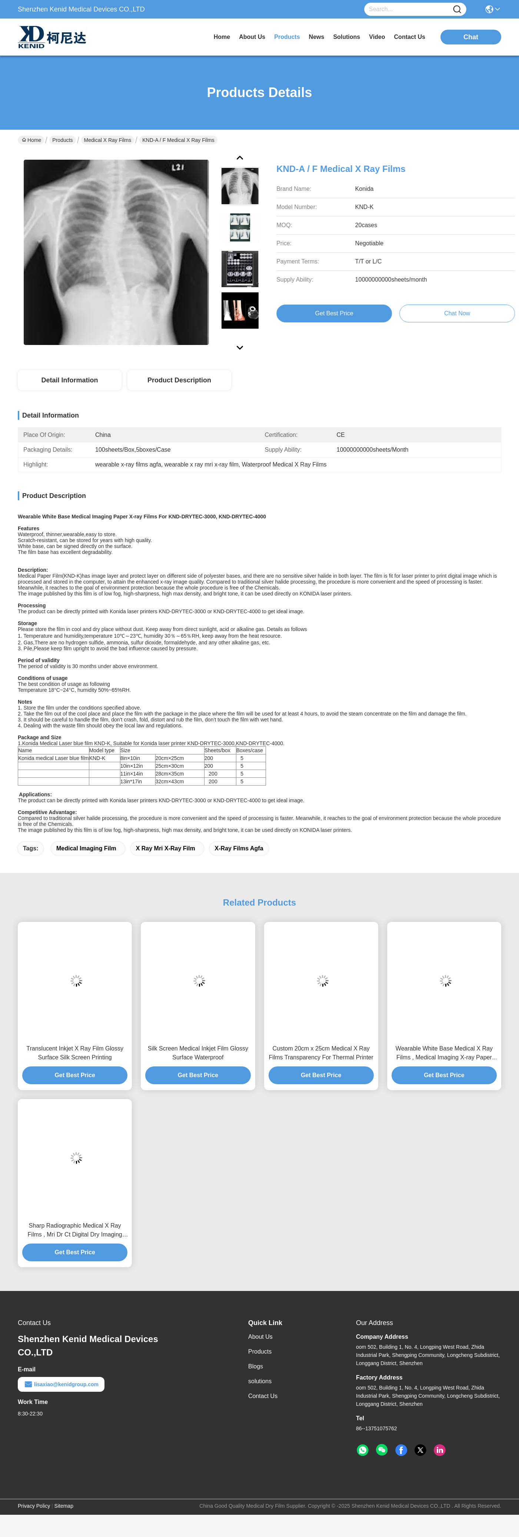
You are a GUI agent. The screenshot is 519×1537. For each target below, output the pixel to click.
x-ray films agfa (239, 848)
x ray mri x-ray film (165, 848)
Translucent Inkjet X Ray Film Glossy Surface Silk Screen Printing (74, 1052)
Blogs (255, 1366)
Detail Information (69, 380)
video (377, 37)
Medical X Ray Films (108, 140)
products (287, 37)
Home (222, 37)
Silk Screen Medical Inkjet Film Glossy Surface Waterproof (198, 1052)
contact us (409, 37)
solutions (346, 37)
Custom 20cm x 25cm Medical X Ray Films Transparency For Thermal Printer (321, 1052)
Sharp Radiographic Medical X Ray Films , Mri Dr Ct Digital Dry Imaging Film (75, 1230)
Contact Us (262, 1396)
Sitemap (63, 1506)
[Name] (457, 9)
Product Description (179, 380)
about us (252, 37)
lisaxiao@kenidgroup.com (61, 1384)
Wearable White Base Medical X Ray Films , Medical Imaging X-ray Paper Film (444, 1053)
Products (62, 140)
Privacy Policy (34, 1506)
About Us (260, 1337)
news (317, 37)
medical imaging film (86, 848)
